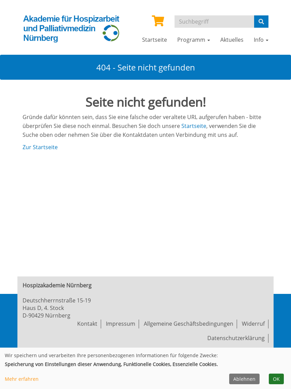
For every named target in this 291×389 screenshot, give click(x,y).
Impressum (120, 323)
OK (276, 379)
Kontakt (87, 323)
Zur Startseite (40, 147)
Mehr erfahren (22, 379)
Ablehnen (244, 379)
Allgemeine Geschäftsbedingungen (188, 323)
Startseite (193, 126)
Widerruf (253, 323)
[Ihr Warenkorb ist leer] (158, 23)
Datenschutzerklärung (236, 338)
